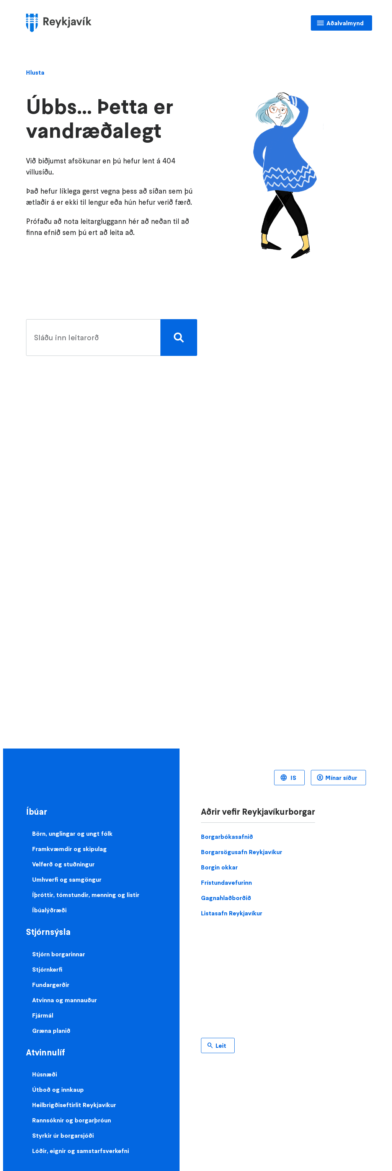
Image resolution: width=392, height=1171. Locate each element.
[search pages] (109, 338)
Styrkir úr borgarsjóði (63, 1135)
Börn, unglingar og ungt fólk (72, 833)
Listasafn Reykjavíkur (231, 913)
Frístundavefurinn (226, 882)
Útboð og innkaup (58, 1089)
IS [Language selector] (292, 777)
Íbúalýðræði (49, 910)
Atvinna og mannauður (64, 1000)
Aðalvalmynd (345, 23)
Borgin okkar (219, 867)
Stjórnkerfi (47, 969)
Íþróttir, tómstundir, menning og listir (85, 895)
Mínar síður (341, 777)
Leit (221, 1045)
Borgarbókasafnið (227, 836)
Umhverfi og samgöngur (66, 879)
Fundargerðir (50, 984)
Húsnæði (44, 1074)
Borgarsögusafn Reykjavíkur (241, 852)
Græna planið (51, 1030)
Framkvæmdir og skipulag (69, 849)
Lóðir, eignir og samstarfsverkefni (80, 1151)
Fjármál (42, 1015)
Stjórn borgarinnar (58, 954)
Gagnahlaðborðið (226, 898)
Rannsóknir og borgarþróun (71, 1120)
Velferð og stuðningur (63, 864)
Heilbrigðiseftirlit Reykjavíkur (74, 1105)
